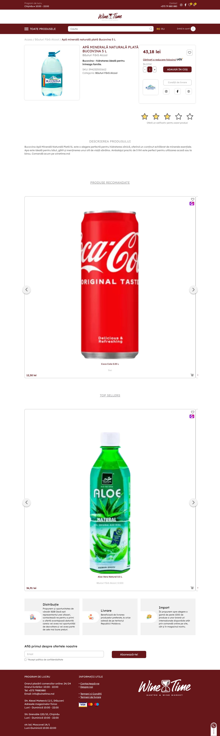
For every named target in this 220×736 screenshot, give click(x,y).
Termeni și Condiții (91, 693)
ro (158, 28)
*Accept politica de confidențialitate (45, 660)
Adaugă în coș (177, 69)
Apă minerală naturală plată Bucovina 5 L (90, 39)
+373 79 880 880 (169, 6)
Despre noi (86, 686)
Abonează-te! (129, 654)
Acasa (28, 39)
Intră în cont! (186, 28)
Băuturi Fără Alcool (47, 39)
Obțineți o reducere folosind (163, 59)
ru (163, 28)
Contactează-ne (89, 683)
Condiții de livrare (177, 82)
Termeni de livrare (90, 697)
